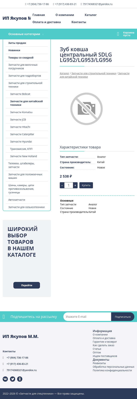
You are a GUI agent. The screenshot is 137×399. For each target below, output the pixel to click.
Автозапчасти (16, 199)
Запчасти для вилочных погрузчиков (22, 66)
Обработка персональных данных (113, 366)
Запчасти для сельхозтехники (26, 207)
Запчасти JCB (18, 119)
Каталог (91, 15)
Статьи (97, 348)
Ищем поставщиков (105, 356)
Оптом (97, 352)
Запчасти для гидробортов (24, 75)
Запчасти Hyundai (21, 141)
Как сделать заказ (103, 345)
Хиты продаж (17, 43)
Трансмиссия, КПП (21, 149)
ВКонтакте (3, 376)
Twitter (10, 376)
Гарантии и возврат (105, 341)
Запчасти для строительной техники (25, 84)
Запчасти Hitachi (20, 127)
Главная (38, 15)
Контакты (79, 22)
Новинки (14, 50)
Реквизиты (99, 363)
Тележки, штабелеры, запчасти (21, 165)
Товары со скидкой (21, 57)
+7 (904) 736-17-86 (38, 4)
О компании (64, 15)
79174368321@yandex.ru (98, 4)
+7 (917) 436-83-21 (66, 4)
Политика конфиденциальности (112, 370)
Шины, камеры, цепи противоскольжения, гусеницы (21, 188)
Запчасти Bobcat (20, 94)
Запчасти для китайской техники (26, 103)
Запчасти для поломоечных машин (25, 176)
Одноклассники (18, 376)
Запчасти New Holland (23, 156)
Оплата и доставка (46, 22)
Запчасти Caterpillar (22, 134)
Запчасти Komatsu (21, 112)
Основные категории (24, 34)
